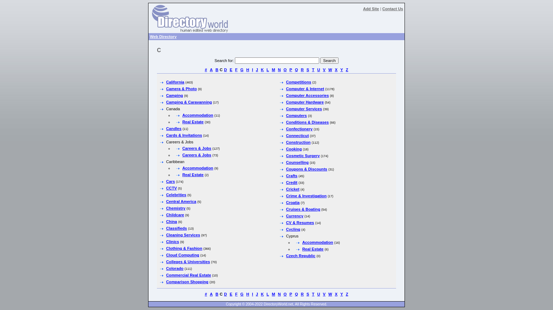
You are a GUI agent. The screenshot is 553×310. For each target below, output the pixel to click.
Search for (223, 60)
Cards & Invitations (184, 135)
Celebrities (176, 195)
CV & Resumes (300, 223)
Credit (291, 182)
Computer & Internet (305, 89)
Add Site (371, 9)
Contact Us (392, 9)
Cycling (293, 229)
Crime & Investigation (306, 196)
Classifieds (176, 228)
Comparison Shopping (187, 282)
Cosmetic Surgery (303, 156)
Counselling (297, 162)
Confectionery (299, 129)
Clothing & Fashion (184, 248)
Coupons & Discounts (306, 169)
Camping (174, 95)
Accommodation (197, 115)
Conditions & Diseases (307, 122)
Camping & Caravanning (189, 102)
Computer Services (304, 109)
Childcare (175, 215)
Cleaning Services (183, 235)
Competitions (298, 82)
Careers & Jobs (196, 148)
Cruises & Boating (303, 209)
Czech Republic (300, 256)
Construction (298, 142)
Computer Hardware (305, 102)
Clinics (172, 242)
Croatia (293, 202)
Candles (174, 128)
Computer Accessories (307, 95)
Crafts (291, 176)
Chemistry (176, 208)
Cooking (294, 149)
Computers (296, 115)
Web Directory (163, 37)
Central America (181, 201)
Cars (170, 181)
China (171, 221)
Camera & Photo (181, 89)
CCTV (171, 188)
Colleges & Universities (188, 262)
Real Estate (192, 122)
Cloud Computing (182, 255)
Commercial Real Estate (188, 275)
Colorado (174, 268)
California (175, 82)
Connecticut (297, 136)
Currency (294, 216)
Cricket (292, 189)
